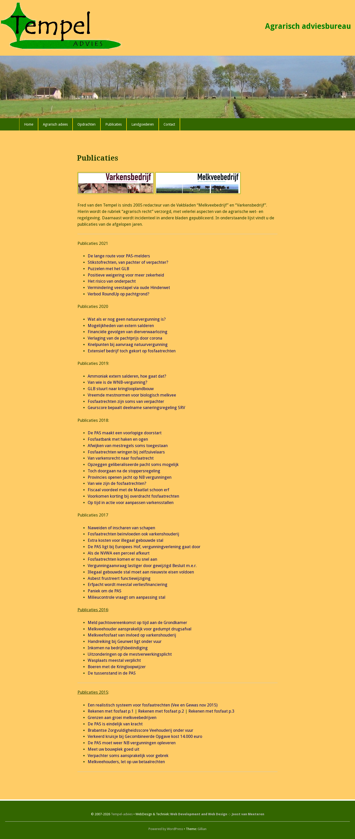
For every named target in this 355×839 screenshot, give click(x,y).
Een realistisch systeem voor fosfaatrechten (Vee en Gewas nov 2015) (152, 705)
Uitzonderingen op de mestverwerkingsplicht (130, 654)
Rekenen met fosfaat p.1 (111, 711)
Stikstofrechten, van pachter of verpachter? (128, 262)
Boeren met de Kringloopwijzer (117, 666)
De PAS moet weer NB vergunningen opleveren (132, 742)
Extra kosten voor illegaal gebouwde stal (125, 540)
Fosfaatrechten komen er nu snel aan (122, 559)
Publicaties (113, 124)
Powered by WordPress (165, 829)
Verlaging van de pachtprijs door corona (125, 338)
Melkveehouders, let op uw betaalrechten (126, 761)
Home (28, 124)
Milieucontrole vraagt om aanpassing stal (126, 597)
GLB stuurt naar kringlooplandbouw (121, 388)
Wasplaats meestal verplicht (114, 660)
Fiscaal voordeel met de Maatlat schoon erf (128, 489)
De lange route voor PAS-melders (119, 256)
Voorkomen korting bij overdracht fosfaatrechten (133, 496)
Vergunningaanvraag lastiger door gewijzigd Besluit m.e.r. (142, 565)
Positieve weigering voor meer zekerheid (126, 275)
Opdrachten (86, 124)
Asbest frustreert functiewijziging (119, 578)
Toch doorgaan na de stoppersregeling (124, 471)
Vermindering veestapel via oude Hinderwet (129, 287)
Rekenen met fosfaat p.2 (161, 711)
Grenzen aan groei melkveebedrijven (122, 717)
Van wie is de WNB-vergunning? (117, 382)
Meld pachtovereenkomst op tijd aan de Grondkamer (137, 622)
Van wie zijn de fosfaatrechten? (117, 483)
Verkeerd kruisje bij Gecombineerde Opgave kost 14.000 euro (145, 736)
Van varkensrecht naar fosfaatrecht (121, 458)
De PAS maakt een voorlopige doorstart (125, 432)
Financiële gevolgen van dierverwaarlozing (127, 331)
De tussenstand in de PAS (112, 673)
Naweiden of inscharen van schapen (121, 527)
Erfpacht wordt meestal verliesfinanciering (127, 584)
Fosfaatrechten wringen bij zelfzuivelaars (126, 452)
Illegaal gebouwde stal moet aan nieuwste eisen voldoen (141, 572)
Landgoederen (142, 124)
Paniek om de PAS (104, 591)
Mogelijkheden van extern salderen (121, 325)
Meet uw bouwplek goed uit (113, 749)
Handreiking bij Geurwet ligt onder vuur (125, 641)
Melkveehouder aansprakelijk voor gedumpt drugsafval (139, 629)
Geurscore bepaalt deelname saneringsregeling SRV (136, 407)
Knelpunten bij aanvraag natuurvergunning (128, 344)
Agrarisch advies (55, 124)
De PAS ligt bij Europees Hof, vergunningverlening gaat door (144, 546)
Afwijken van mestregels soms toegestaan (128, 445)
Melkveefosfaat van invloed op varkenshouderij (132, 635)
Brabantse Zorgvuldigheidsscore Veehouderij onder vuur (140, 730)
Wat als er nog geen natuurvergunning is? (127, 319)
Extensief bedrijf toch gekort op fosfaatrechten (132, 351)
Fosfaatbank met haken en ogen (118, 439)
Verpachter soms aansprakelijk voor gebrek (128, 755)
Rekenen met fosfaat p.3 (211, 711)
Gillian (202, 829)
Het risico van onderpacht (112, 281)
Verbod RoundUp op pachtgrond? (118, 294)
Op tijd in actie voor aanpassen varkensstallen (131, 502)
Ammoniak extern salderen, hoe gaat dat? (127, 376)
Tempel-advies (122, 814)
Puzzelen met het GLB (108, 268)
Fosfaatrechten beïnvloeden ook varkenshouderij (133, 534)
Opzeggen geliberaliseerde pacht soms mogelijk (133, 464)
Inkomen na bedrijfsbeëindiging (118, 647)
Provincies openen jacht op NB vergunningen (129, 477)
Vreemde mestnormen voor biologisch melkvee (132, 395)
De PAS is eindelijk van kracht (115, 724)
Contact (169, 124)
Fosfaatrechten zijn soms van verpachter (126, 401)
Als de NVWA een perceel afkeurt (119, 553)
